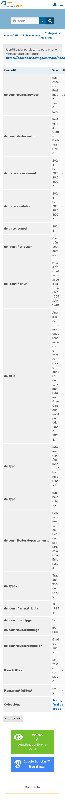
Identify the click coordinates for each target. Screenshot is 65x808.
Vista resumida (12, 718)
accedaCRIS (11, 35)
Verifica (37, 766)
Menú (62, 4)
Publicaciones (32, 35)
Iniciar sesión (55, 4)
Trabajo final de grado (58, 704)
